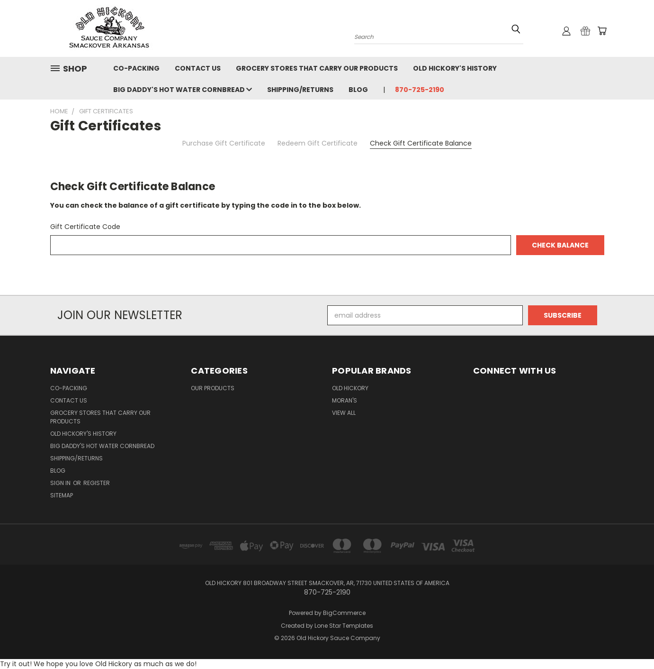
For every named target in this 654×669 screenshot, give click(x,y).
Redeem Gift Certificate (318, 143)
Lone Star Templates (343, 626)
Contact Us (198, 68)
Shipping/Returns (300, 89)
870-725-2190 (419, 89)
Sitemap (61, 495)
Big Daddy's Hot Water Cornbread (182, 89)
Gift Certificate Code (85, 226)
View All (344, 413)
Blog (358, 89)
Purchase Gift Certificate (223, 143)
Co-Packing (136, 68)
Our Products (212, 388)
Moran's (344, 400)
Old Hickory (350, 388)
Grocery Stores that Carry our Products (317, 68)
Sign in (61, 483)
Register (96, 483)
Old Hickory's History (455, 68)
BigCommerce (344, 613)
